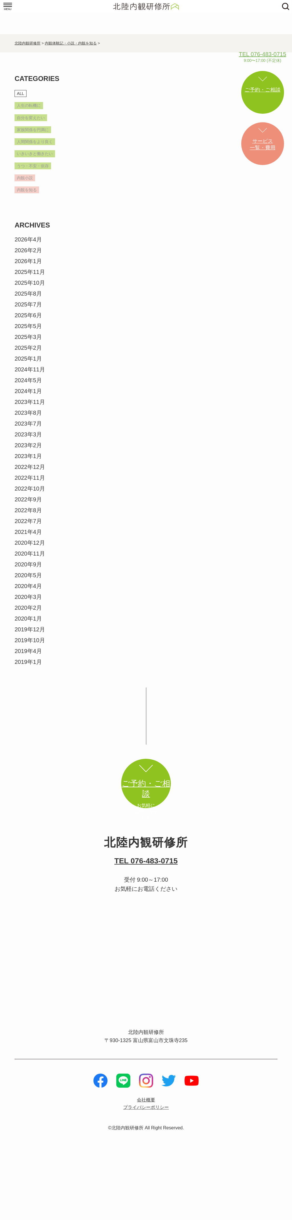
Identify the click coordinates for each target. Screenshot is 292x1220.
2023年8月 (28, 450)
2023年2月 (28, 483)
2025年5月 (28, 364)
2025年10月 (30, 320)
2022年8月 (28, 548)
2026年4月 (28, 277)
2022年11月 (30, 515)
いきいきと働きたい (37, 177)
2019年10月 (30, 678)
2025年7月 (28, 342)
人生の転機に (34, 108)
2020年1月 (28, 656)
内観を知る (31, 226)
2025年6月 (28, 353)
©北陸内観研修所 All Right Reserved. (146, 1189)
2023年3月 (28, 472)
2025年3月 (28, 374)
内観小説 (28, 213)
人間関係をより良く (37, 158)
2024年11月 (30, 407)
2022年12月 (30, 504)
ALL (22, 94)
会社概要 (146, 1160)
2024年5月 (28, 418)
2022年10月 (30, 526)
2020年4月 (28, 624)
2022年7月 (28, 559)
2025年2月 (28, 385)
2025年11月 (30, 309)
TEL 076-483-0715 (146, 919)
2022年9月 (28, 537)
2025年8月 (28, 331)
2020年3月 (28, 634)
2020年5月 (28, 613)
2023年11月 (30, 439)
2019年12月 (30, 667)
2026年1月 (28, 299)
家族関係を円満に (37, 138)
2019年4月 (28, 689)
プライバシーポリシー (146, 1168)
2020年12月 (30, 580)
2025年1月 (28, 396)
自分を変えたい (37, 122)
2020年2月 (28, 645)
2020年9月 (28, 602)
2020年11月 (30, 591)
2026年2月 (28, 288)
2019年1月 (28, 699)
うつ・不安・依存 (37, 196)
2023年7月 (28, 461)
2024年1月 (28, 429)
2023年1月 (28, 494)
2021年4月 (28, 569)
